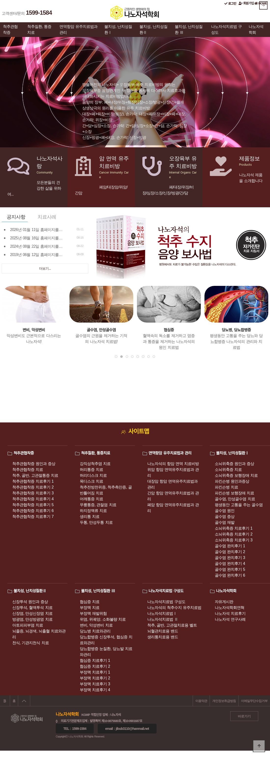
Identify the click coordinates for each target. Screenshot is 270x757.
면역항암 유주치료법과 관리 (78, 29)
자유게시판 (224, 602)
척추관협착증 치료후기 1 (33, 481)
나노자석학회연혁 (229, 608)
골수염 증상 (224, 516)
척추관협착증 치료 (27, 469)
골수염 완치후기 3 (230, 558)
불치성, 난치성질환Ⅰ (118, 29)
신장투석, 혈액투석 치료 (32, 608)
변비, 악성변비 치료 (96, 625)
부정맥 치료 (89, 608)
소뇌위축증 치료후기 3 (233, 540)
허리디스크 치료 (93, 475)
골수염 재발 (224, 522)
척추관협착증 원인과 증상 (33, 464)
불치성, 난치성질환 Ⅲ (189, 29)
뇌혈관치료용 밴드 (162, 631)
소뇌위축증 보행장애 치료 (236, 475)
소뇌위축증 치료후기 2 (233, 534)
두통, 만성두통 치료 (96, 522)
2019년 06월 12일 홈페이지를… (36, 255)
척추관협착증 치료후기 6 (33, 511)
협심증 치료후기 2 (95, 666)
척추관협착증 (10, 29)
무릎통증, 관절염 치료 (98, 505)
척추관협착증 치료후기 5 (33, 505)
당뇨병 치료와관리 (95, 631)
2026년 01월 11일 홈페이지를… (36, 230)
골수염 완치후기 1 (230, 546)
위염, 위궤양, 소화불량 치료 (103, 619)
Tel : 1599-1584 (74, 729)
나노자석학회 (256, 29)
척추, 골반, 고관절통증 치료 (35, 475)
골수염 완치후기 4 (230, 563)
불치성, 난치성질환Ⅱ (153, 29)
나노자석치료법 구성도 (226, 29)
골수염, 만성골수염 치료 (235, 499)
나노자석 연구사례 (230, 619)
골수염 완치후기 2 (230, 552)
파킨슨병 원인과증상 (232, 481)
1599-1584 (39, 12)
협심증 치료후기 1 (95, 660)
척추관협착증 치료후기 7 (33, 516)
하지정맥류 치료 (93, 511)
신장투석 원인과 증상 (30, 602)
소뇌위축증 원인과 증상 (234, 464)
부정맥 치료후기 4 (95, 690)
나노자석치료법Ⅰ (162, 613)
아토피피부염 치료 (27, 625)
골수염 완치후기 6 (230, 575)
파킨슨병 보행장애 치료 (234, 493)
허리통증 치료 (91, 469)
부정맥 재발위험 (93, 613)
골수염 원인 (224, 511)
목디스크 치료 (91, 481)
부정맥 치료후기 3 (95, 684)
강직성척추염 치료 (95, 464)
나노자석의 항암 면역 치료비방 (173, 464)
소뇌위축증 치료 (228, 469)
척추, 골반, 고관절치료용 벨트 (172, 625)
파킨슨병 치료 (226, 487)
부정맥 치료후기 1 (95, 672)
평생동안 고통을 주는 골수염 (239, 505)
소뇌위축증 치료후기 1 (233, 528)
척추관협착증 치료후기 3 (33, 493)
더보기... (45, 268)
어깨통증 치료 (91, 499)
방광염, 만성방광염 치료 (32, 619)
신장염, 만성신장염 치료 (32, 613)
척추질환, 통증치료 (39, 29)
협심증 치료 (89, 602)
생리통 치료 (89, 516)
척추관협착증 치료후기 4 (33, 499)
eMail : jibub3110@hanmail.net (127, 729)
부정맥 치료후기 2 (95, 678)
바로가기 (244, 716)
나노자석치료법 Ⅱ (162, 619)
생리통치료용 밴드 (162, 637)
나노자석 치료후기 (230, 613)
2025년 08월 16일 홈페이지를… (36, 238)
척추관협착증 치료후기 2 (33, 487)
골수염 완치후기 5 (230, 569)
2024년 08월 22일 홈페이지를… (36, 246)
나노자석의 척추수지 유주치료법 (174, 608)
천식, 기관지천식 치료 (30, 643)
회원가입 (246, 3)
